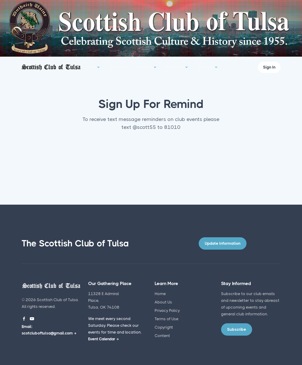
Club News (118, 67)
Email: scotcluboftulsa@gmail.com (47, 330)
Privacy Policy (167, 310)
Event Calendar (101, 339)
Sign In (269, 67)
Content (162, 335)
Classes (145, 67)
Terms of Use (166, 319)
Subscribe (230, 293)
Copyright (164, 327)
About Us (163, 302)
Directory (205, 67)
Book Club (174, 67)
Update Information (222, 243)
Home (90, 67)
